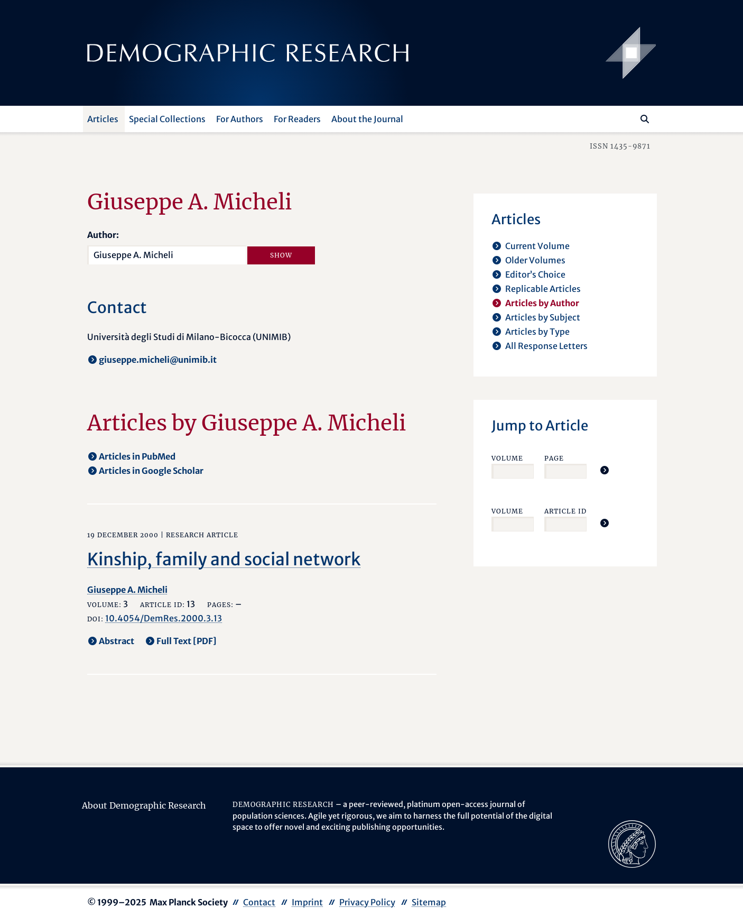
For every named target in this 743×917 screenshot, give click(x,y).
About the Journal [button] (367, 119)
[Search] (645, 119)
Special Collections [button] (167, 119)
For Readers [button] (297, 119)
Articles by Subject (542, 317)
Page (554, 458)
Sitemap (429, 902)
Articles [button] (102, 119)
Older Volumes (535, 260)
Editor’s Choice (535, 274)
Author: (103, 235)
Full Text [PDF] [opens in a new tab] (186, 641)
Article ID (565, 511)
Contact (259, 902)
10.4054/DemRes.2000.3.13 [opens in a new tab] (163, 618)
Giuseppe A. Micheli (127, 589)
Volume (507, 458)
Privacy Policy (367, 902)
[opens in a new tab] (632, 843)
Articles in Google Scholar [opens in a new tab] (151, 470)
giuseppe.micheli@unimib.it (158, 359)
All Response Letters (546, 346)
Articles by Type (537, 331)
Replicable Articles (543, 288)
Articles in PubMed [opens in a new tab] (137, 456)
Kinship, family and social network (223, 559)
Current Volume (537, 246)
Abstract (116, 641)
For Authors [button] (239, 119)
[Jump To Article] (604, 470)
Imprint (307, 902)
